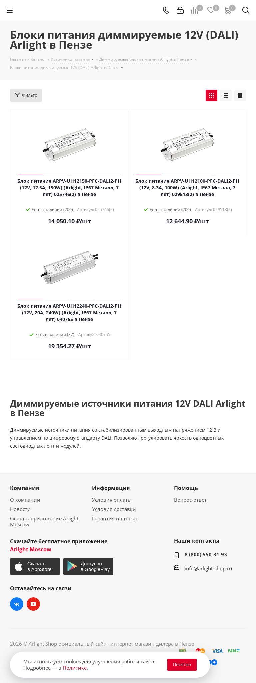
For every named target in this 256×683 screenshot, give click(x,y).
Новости (20, 509)
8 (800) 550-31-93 (206, 554)
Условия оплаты (112, 499)
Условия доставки (114, 509)
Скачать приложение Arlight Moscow (44, 521)
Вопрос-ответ (190, 499)
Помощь (186, 488)
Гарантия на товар (114, 518)
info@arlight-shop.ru (208, 568)
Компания (24, 488)
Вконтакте (16, 604)
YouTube (33, 604)
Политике (75, 667)
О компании (25, 499)
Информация (111, 488)
